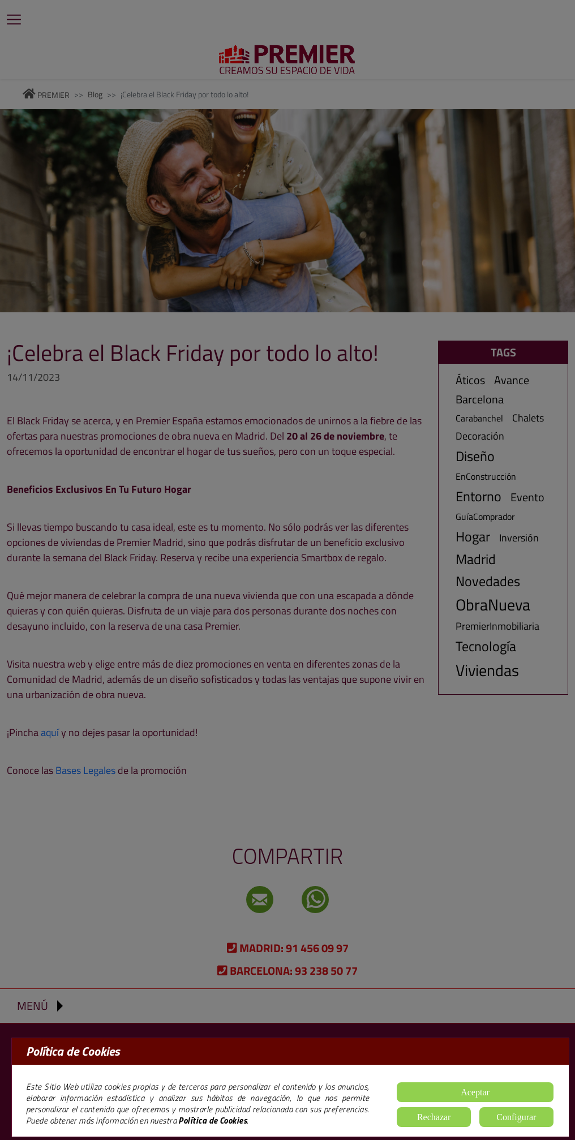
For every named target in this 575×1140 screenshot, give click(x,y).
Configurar (516, 1117)
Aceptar (475, 1092)
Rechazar (434, 1117)
